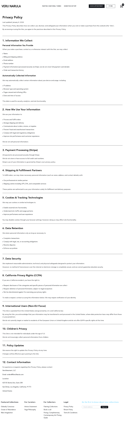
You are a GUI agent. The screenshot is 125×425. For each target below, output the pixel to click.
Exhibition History (70, 6)
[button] (97, 6)
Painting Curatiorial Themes (51, 6)
